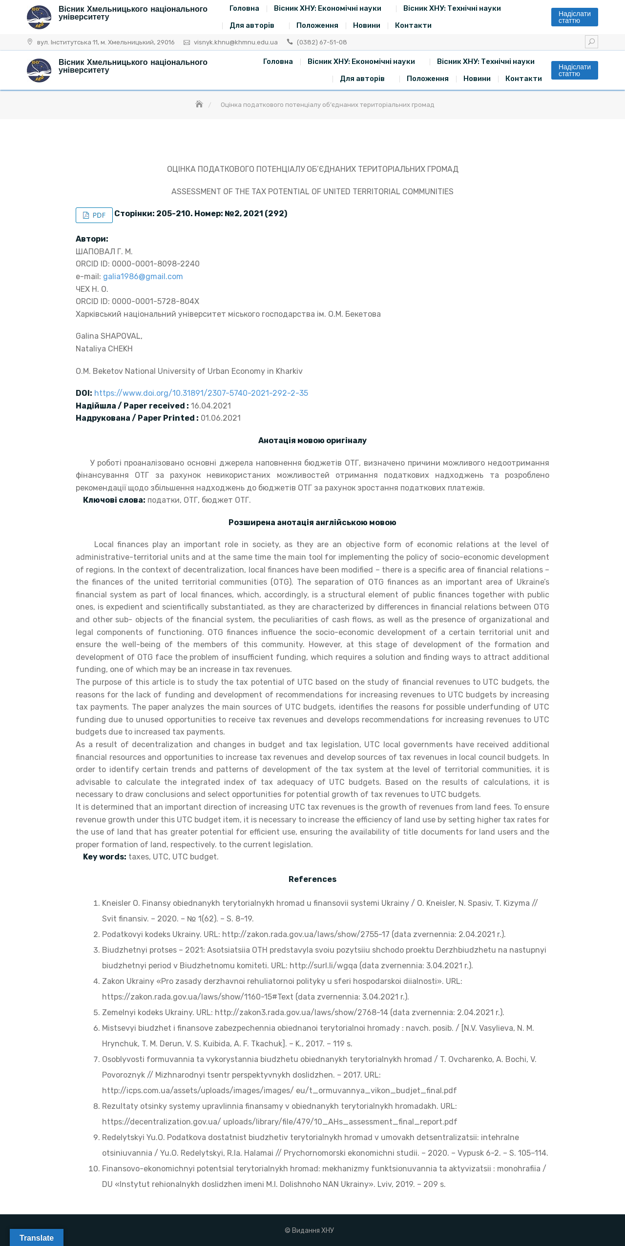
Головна (244, 8)
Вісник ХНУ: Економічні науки (327, 8)
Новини (366, 25)
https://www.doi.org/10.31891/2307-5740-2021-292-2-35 (201, 393)
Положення (317, 25)
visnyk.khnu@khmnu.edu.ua (236, 42)
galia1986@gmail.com (143, 276)
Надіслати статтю (575, 17)
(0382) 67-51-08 (322, 42)
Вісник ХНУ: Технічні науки (452, 8)
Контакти (413, 25)
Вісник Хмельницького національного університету (133, 12)
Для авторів (251, 25)
